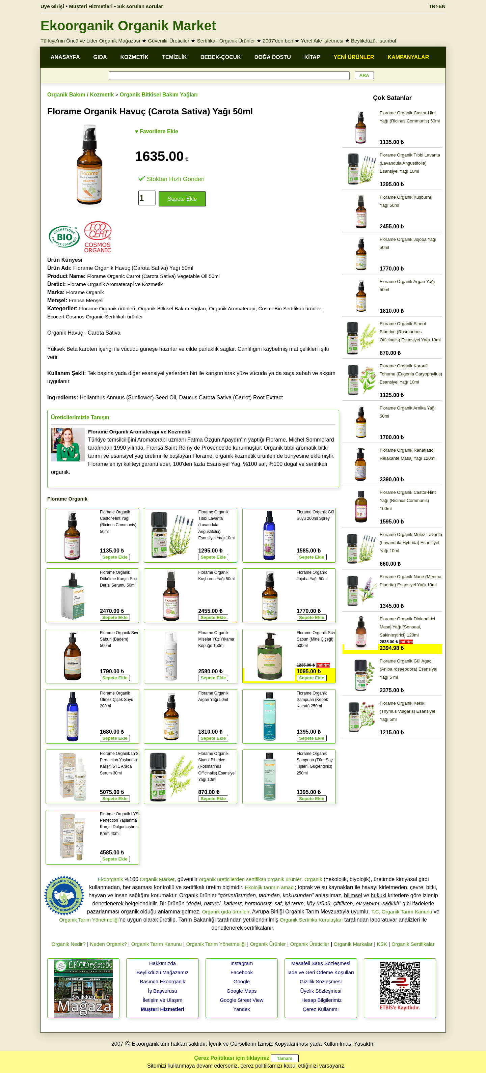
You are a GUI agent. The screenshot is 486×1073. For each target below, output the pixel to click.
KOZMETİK (134, 57)
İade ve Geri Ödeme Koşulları (321, 972)
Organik (313, 879)
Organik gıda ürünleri (225, 911)
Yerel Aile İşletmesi (322, 41)
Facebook (242, 972)
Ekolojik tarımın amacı (270, 887)
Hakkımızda (162, 963)
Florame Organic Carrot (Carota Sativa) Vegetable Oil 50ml (153, 276)
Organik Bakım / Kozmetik (80, 94)
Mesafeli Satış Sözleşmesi (320, 963)
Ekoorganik (110, 879)
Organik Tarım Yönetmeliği (88, 920)
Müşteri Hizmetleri (162, 1009)
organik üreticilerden (222, 879)
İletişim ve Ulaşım (163, 1000)
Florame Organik (85, 292)
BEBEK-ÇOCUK (220, 57)
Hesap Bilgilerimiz (321, 1000)
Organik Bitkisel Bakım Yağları (159, 94)
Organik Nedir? (69, 944)
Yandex (241, 1009)
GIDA (100, 57)
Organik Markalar (353, 944)
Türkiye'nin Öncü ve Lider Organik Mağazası (90, 41)
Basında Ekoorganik (162, 981)
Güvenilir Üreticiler (168, 41)
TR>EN (437, 6)
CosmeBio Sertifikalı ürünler (290, 308)
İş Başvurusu (162, 991)
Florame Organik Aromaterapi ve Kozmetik (115, 284)
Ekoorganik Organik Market (128, 25)
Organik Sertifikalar (413, 944)
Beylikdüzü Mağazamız (162, 972)
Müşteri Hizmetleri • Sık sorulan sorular (116, 6)
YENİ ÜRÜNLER (354, 57)
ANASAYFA (65, 57)
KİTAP (312, 57)
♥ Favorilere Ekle (156, 131)
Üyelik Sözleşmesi (321, 991)
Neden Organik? (108, 944)
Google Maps (241, 991)
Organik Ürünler (268, 944)
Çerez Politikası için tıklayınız (231, 1058)
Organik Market (157, 879)
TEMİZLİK (174, 57)
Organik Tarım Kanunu (156, 944)
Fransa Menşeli (86, 300)
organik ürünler (284, 879)
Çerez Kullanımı (321, 1009)
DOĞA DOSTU (272, 57)
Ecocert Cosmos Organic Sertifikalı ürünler (95, 316)
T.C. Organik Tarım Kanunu (401, 911)
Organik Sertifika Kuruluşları (311, 920)
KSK (382, 944)
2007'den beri (278, 41)
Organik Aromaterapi (232, 308)
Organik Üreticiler (309, 944)
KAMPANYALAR (408, 57)
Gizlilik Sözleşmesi (321, 981)
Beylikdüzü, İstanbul (373, 41)
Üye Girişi (52, 6)
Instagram (242, 963)
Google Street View (241, 1000)
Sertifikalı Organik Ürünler (226, 41)
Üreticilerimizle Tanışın (80, 417)
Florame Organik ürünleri (107, 308)
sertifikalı (256, 879)
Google (242, 981)
